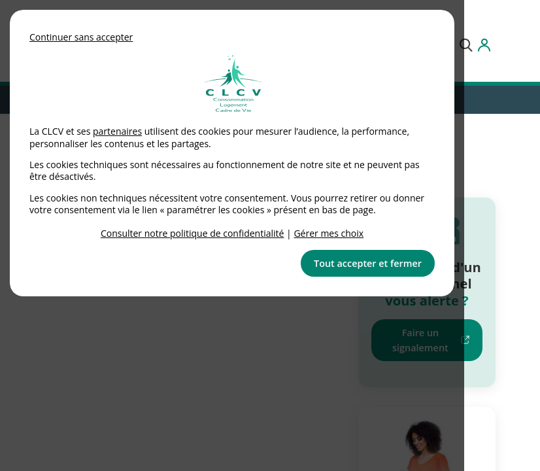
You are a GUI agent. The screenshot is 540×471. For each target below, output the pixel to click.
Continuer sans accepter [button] (81, 37)
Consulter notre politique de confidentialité (192, 233)
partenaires (117, 131)
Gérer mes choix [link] (328, 233)
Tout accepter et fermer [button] (368, 263)
